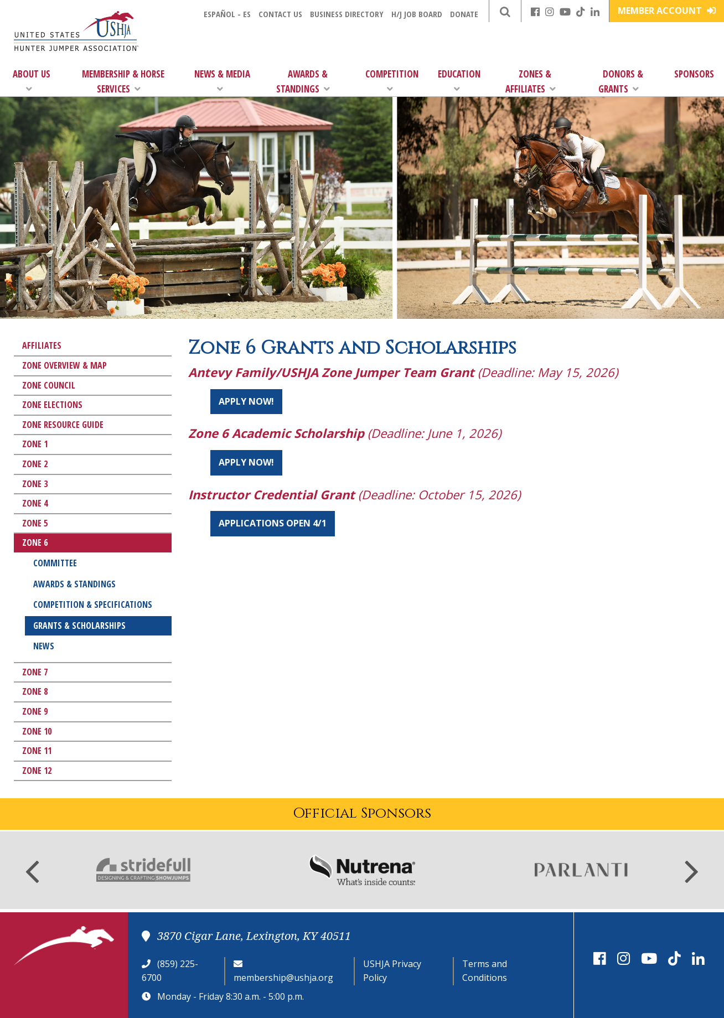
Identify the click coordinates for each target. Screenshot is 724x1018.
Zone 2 (35, 464)
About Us (31, 81)
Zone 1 (35, 444)
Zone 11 (36, 751)
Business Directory (347, 13)
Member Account (667, 10)
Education (459, 81)
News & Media (222, 81)
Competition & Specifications (92, 604)
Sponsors (694, 74)
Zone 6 (35, 542)
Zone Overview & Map (64, 365)
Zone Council (48, 385)
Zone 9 (35, 711)
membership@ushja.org (283, 978)
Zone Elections (52, 405)
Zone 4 (35, 503)
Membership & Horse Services (123, 81)
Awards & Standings (303, 81)
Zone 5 (35, 523)
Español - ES (227, 13)
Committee (55, 563)
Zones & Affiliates (530, 81)
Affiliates (41, 345)
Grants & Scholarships (79, 625)
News (43, 646)
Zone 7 (35, 672)
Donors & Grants (620, 81)
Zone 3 (35, 484)
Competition (391, 81)
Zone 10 (36, 731)
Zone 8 (35, 691)
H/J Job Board (416, 13)
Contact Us (280, 13)
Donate (464, 13)
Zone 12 (36, 770)
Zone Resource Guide (63, 424)
